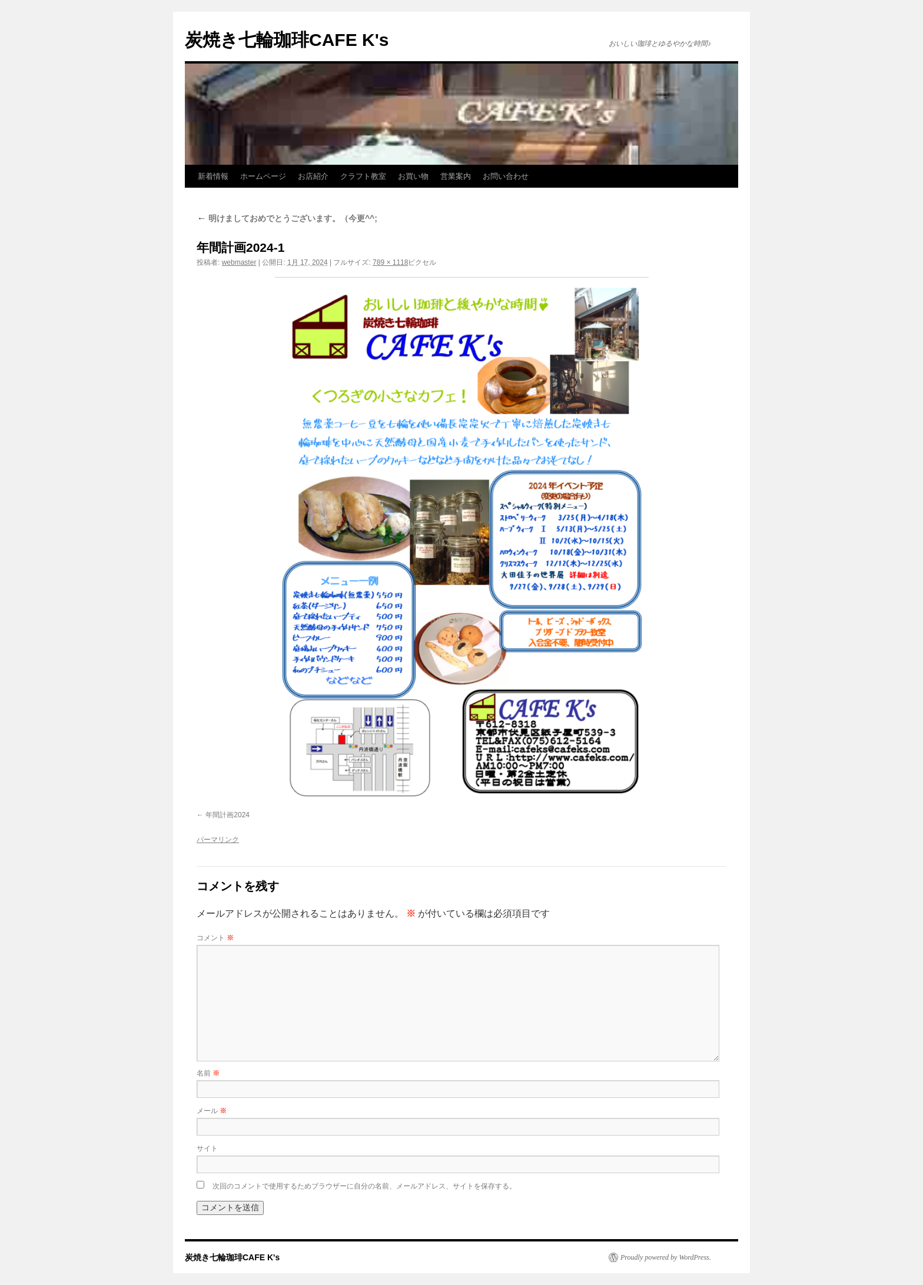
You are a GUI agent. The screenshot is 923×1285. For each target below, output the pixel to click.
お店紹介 (313, 176)
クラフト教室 (363, 176)
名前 (208, 1073)
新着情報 (213, 176)
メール (212, 1111)
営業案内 (455, 176)
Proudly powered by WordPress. (665, 1257)
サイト (207, 1148)
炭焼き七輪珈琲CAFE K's (287, 39)
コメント (215, 938)
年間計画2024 (227, 815)
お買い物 (413, 176)
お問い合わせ (506, 176)
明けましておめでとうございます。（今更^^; (287, 218)
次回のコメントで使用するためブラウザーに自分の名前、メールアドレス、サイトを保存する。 (364, 1186)
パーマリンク (218, 839)
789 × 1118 (390, 262)
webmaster (239, 262)
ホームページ (263, 176)
